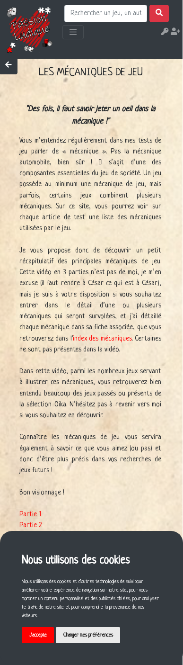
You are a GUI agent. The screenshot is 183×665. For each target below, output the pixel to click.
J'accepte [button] (38, 635)
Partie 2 (30, 525)
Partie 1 (30, 514)
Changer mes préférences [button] (88, 635)
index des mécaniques (102, 338)
